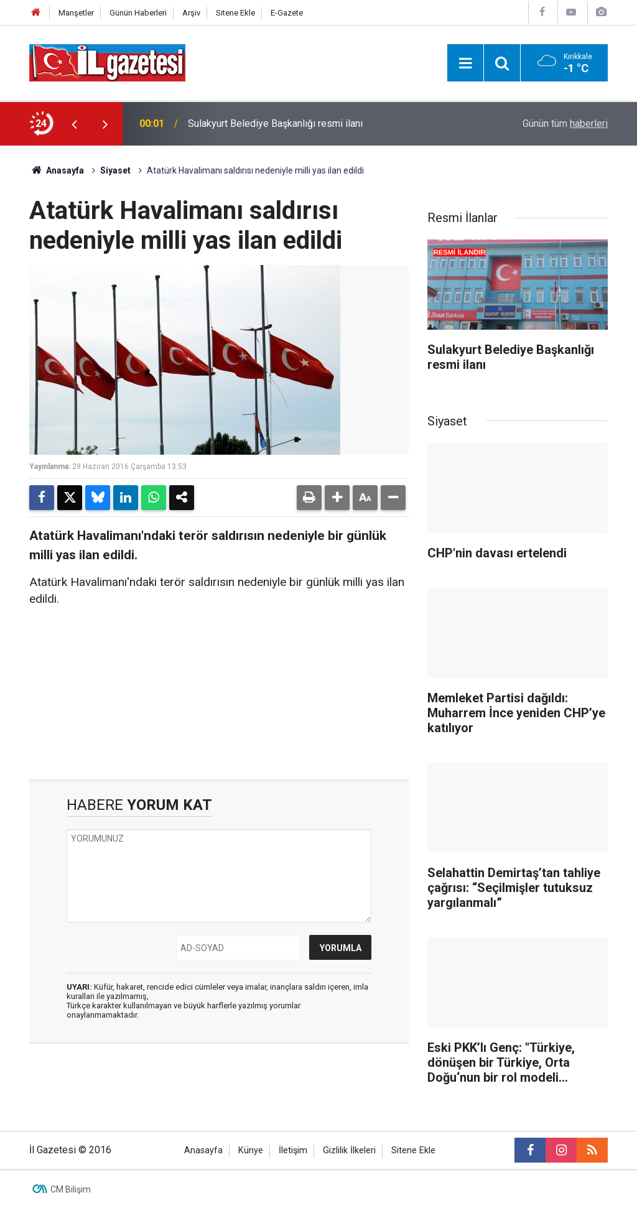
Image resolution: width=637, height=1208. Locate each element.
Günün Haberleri (138, 12)
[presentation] (74, 123)
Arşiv (191, 12)
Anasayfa (56, 170)
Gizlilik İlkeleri (349, 1150)
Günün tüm (565, 123)
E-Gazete (287, 12)
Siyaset (115, 170)
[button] (337, 497)
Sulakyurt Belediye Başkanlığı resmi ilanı (275, 123)
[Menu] (465, 63)
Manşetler (76, 12)
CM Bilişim (70, 1189)
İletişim (293, 1150)
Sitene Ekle (235, 12)
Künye (250, 1150)
